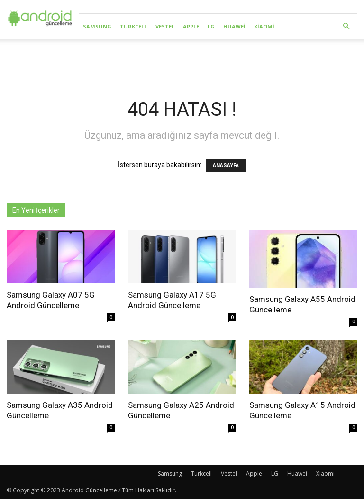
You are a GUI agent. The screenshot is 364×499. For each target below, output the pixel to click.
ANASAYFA (226, 165)
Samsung (97, 26)
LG (211, 26)
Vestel (164, 26)
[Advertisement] (182, 60)
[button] (346, 26)
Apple (191, 26)
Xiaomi (264, 26)
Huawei (234, 26)
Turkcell (133, 26)
